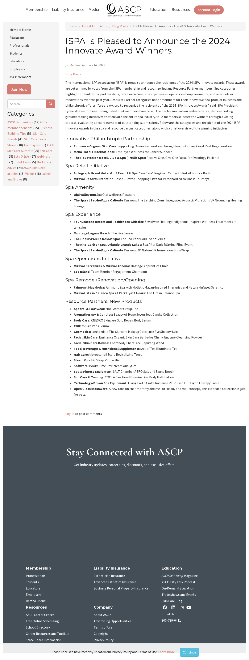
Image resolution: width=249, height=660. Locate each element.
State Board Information (44, 640)
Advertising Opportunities (112, 621)
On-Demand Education (178, 588)
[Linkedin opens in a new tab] (174, 607)
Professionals (19, 45)
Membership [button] (36, 10)
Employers (17, 69)
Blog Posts (120, 26)
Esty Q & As (22, 156)
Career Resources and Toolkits (47, 633)
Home (73, 26)
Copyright (101, 633)
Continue (189, 652)
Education (16, 37)
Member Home (20, 29)
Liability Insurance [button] (68, 10)
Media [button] (93, 10)
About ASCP (102, 615)
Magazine (180, 576)
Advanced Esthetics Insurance (115, 582)
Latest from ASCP (95, 26)
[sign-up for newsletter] (125, 487)
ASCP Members (20, 77)
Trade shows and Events (179, 594)
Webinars (43, 156)
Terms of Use (103, 627)
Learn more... (167, 652)
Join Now (19, 89)
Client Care (22, 162)
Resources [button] (181, 10)
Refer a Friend (36, 601)
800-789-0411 (171, 620)
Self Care (46, 151)
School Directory (38, 627)
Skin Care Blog (172, 601)
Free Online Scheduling (42, 621)
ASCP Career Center (40, 615)
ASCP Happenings (20, 122)
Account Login (209, 10)
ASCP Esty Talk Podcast (178, 582)
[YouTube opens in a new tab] (189, 607)
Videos (29, 173)
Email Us (168, 614)
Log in (69, 414)
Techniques (32, 145)
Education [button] (158, 10)
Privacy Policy (103, 640)
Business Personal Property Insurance (121, 588)
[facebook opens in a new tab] (166, 607)
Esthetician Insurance (109, 576)
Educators (16, 61)
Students (15, 53)
